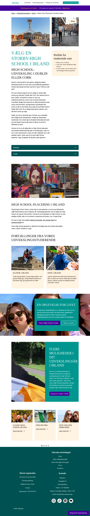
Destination (27, 2)
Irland (34, 13)
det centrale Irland (48, 219)
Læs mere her (18, 429)
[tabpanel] (21, 423)
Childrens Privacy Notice (26, 484)
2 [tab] (44, 444)
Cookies (26, 488)
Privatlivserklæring (26, 480)
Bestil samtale (67, 322)
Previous (9, 425)
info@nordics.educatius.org (64, 493)
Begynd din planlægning (78, 513)
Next (81, 425)
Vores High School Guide (48, 322)
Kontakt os (60, 467)
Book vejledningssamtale (60, 458)
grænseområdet (16, 222)
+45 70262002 (65, 486)
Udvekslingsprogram (38, 2)
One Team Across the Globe (26, 475)
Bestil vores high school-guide (71, 2)
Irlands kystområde (36, 219)
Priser (60, 455)
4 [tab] (48, 444)
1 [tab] (41, 444)
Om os (60, 464)
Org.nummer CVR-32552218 (26, 492)
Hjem (13, 13)
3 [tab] (46, 444)
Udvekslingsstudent (23, 13)
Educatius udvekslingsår (61, 451)
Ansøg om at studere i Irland (61, 392)
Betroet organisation (27, 472)
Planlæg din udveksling (52, 2)
